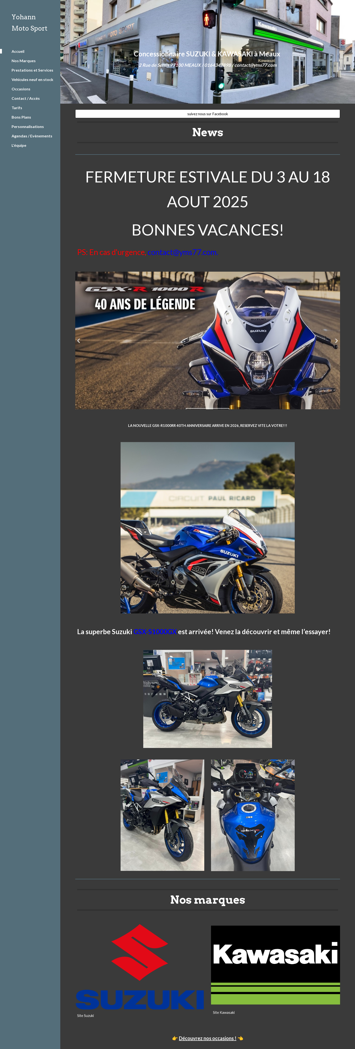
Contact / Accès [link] (26, 98)
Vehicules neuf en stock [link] (32, 79)
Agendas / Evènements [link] (32, 136)
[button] (349, 7)
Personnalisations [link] (28, 126)
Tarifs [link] (17, 107)
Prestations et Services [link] (32, 70)
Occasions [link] (21, 89)
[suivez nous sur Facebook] (207, 113)
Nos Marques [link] (24, 60)
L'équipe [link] (19, 145)
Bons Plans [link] (21, 117)
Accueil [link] (18, 51)
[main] (207, 52)
